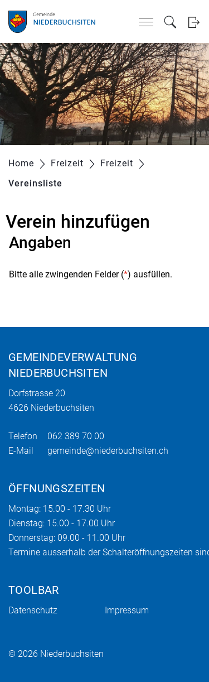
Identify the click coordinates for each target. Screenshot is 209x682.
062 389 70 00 (75, 436)
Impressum (127, 610)
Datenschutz (32, 610)
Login (194, 22)
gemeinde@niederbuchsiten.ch (107, 450)
